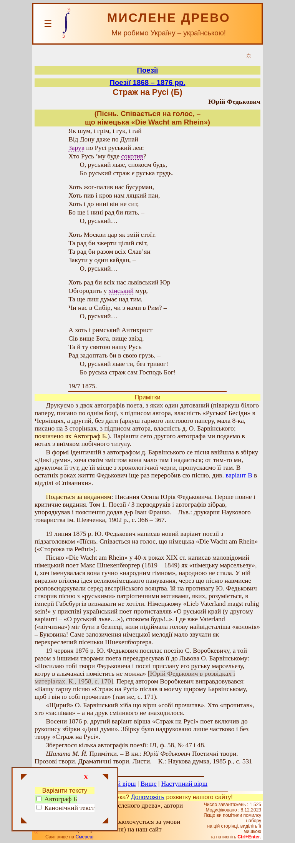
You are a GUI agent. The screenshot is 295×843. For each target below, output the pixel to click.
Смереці (84, 837)
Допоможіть (147, 797)
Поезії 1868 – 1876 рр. (148, 82)
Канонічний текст (69, 807)
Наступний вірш (184, 783)
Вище (149, 783)
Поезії (147, 70)
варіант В (238, 475)
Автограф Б (56, 799)
